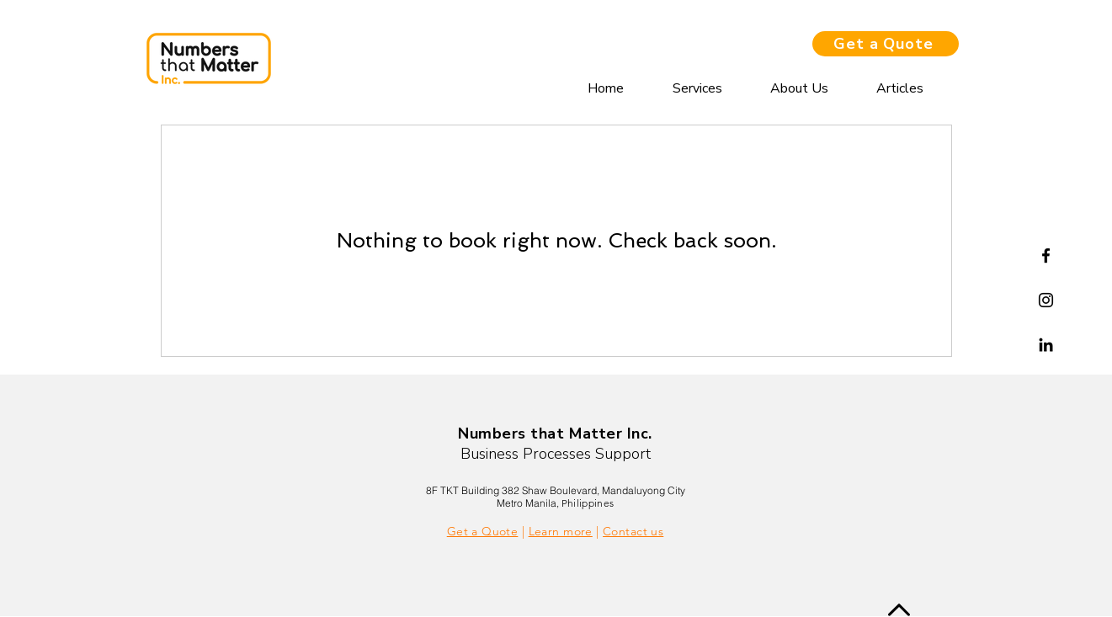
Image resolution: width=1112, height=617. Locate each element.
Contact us (633, 531)
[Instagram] (1046, 300)
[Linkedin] (1046, 344)
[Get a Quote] (885, 43)
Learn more (561, 531)
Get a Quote (483, 531)
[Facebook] (1046, 255)
